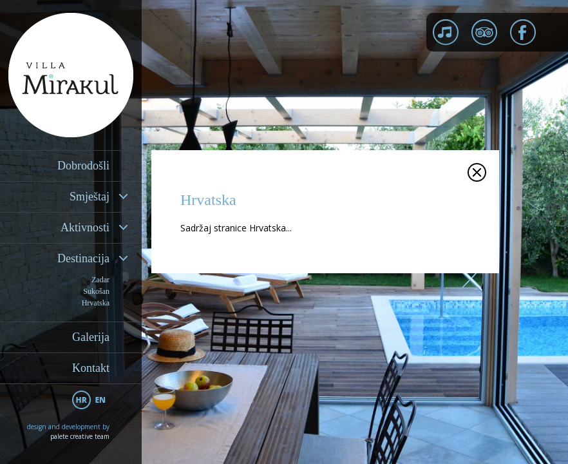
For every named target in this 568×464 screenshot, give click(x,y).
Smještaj (89, 196)
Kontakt (90, 368)
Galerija (90, 337)
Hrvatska (95, 302)
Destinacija (83, 258)
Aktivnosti (85, 227)
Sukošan (96, 291)
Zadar (100, 279)
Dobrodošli (83, 165)
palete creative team (79, 436)
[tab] (71, 196)
